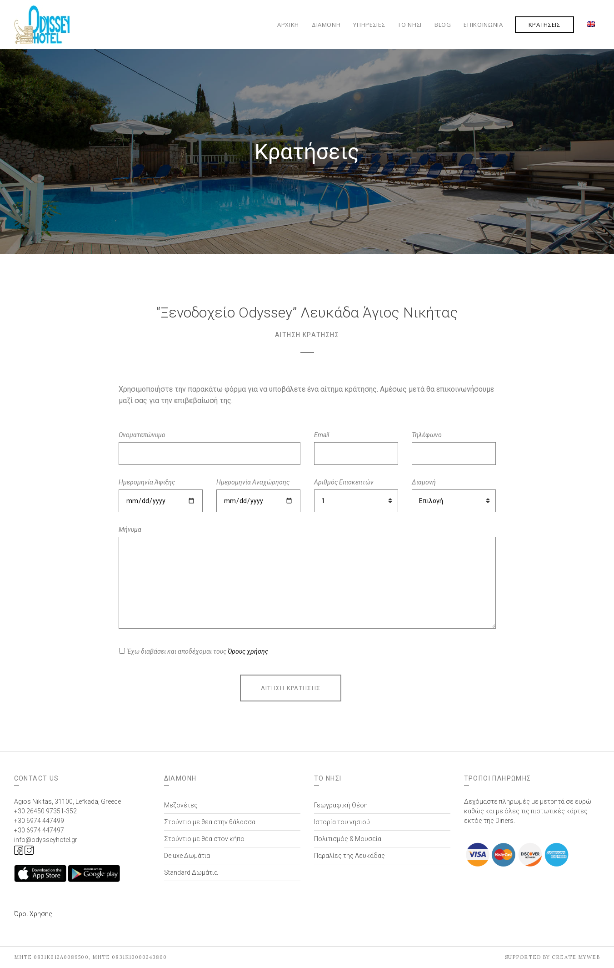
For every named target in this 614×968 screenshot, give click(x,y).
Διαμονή (326, 24)
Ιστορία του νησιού (342, 822)
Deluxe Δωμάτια (187, 855)
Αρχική (288, 24)
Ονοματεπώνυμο (142, 435)
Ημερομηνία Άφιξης (147, 482)
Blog (442, 24)
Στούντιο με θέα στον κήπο (204, 838)
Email (321, 435)
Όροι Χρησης (33, 914)
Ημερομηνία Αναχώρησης (253, 482)
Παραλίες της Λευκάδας (349, 855)
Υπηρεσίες (369, 24)
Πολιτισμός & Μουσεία (347, 838)
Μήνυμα (130, 529)
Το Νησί (410, 24)
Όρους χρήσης (248, 651)
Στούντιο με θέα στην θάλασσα (209, 822)
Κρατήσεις (544, 24)
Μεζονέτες (181, 805)
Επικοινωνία (483, 24)
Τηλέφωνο (427, 435)
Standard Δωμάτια (191, 872)
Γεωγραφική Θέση (341, 805)
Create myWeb (576, 957)
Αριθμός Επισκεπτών (344, 482)
